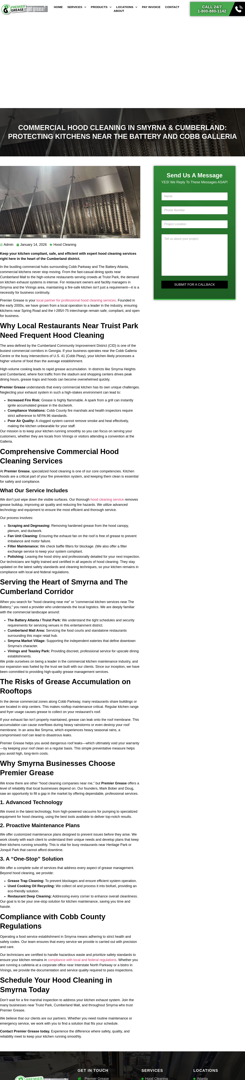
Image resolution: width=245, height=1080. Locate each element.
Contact (172, 7)
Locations (126, 7)
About (119, 10)
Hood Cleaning (64, 245)
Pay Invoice (151, 7)
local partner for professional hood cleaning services (76, 300)
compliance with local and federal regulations (82, 960)
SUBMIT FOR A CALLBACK (194, 284)
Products (101, 7)
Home (58, 7)
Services (76, 7)
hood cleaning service (107, 499)
